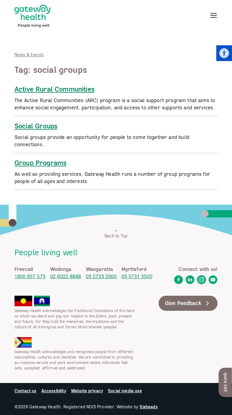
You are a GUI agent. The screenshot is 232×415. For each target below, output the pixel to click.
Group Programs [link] (40, 163)
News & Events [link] (29, 54)
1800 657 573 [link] (29, 276)
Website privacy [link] (87, 391)
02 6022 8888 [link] (65, 276)
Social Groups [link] (35, 126)
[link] (224, 53)
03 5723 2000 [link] (101, 276)
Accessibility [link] (53, 391)
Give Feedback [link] (188, 303)
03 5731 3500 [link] (136, 276)
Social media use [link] (125, 391)
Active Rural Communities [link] (54, 89)
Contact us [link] (25, 391)
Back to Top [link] (116, 234)
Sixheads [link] (148, 407)
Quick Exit (225, 382)
